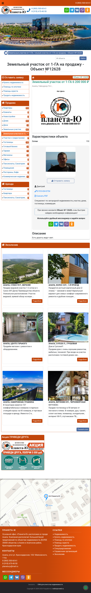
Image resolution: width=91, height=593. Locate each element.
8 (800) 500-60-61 (83, 3)
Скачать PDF (41, 196)
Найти (83, 58)
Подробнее (37, 301)
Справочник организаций (65, 551)
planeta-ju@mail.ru (10, 566)
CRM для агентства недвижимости (50, 584)
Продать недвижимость (65, 546)
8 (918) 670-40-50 (39, 11)
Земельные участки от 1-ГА (21, 53)
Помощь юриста (61, 543)
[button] (60, 110)
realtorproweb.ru (58, 589)
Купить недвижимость (64, 537)
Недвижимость (61, 534)
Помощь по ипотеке (63, 540)
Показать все (83, 429)
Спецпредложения (62, 548)
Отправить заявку (60, 181)
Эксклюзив (59, 554)
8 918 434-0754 (42, 191)
